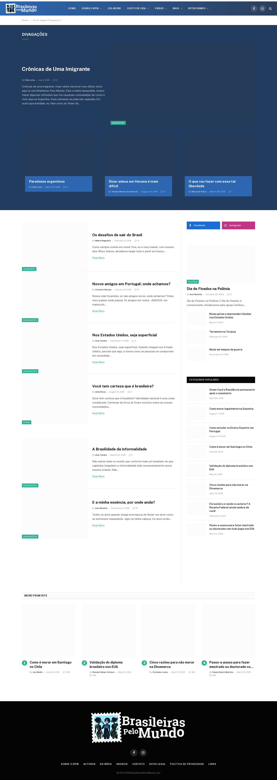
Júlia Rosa (100, 392)
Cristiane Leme (160, 672)
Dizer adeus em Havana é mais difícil (133, 183)
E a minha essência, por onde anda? (123, 502)
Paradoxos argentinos (47, 181)
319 (212, 675)
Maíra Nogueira (103, 240)
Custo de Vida (136, 8)
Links (212, 764)
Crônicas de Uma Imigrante (56, 69)
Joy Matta (37, 672)
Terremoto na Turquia (222, 331)
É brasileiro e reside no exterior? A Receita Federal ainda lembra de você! (229, 507)
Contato (138, 764)
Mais (176, 8)
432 (66, 672)
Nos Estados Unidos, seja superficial (124, 335)
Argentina (118, 123)
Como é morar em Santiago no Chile (230, 446)
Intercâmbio (196, 8)
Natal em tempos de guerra (225, 349)
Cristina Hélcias (103, 289)
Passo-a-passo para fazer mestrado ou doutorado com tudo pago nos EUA (231, 527)
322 (191, 672)
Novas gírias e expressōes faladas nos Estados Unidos (230, 316)
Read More (98, 257)
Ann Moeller (101, 508)
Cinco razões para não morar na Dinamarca (228, 487)
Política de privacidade (187, 764)
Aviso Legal (157, 764)
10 (135, 508)
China (26, 422)
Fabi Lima (30, 80)
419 (93, 675)
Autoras (89, 764)
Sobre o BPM (90, 8)
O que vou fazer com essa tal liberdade (212, 183)
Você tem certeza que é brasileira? (123, 386)
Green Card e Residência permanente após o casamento (232, 391)
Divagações (30, 320)
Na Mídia (106, 764)
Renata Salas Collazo (103, 672)
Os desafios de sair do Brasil (117, 235)
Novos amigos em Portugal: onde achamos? (131, 284)
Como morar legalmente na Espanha (231, 408)
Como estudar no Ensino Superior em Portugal (231, 429)
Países (159, 8)
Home (72, 8)
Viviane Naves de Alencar (125, 191)
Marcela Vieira (199, 191)
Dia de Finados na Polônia (208, 289)
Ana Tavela (101, 340)
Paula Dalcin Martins (222, 672)
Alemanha (29, 269)
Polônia (192, 282)
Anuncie (122, 764)
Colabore (114, 8)
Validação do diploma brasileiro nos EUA (231, 467)
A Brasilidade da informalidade (119, 449)
